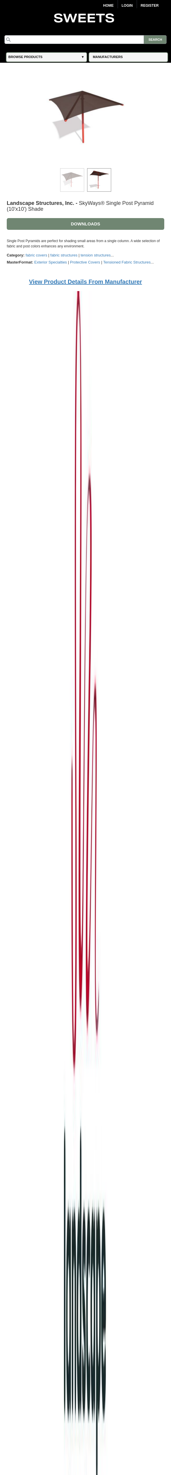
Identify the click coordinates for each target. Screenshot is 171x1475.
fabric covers (36, 255)
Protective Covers (85, 262)
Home (108, 6)
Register (150, 6)
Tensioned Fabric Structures (127, 262)
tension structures (96, 255)
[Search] (85, 39)
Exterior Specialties (50, 262)
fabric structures (63, 255)
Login (127, 6)
